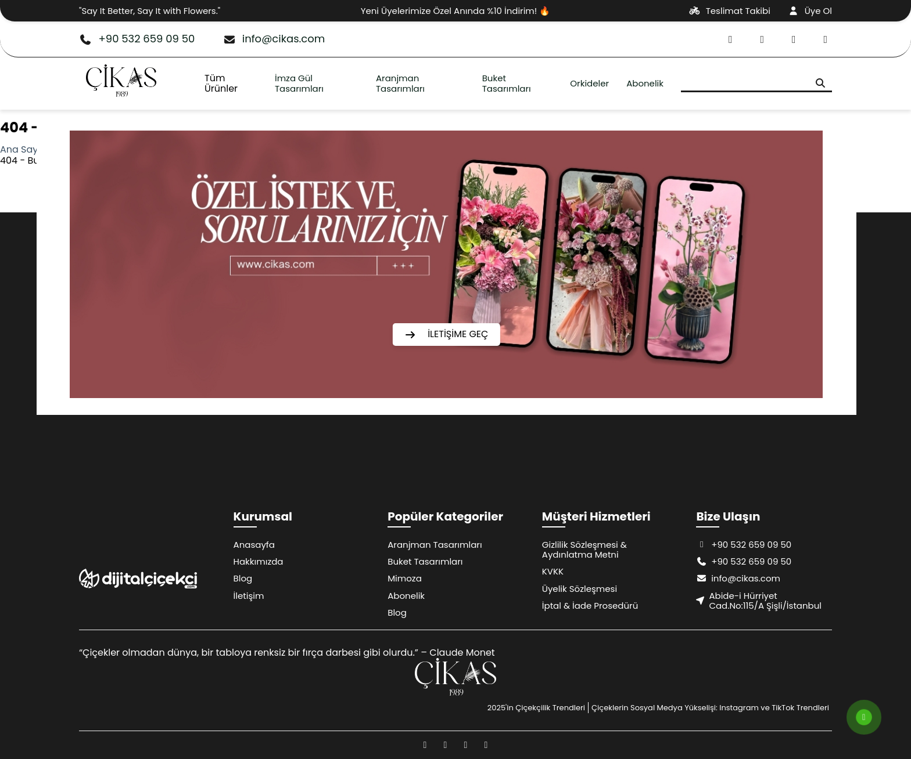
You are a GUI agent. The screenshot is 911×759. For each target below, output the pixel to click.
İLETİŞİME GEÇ (446, 334)
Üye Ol (810, 11)
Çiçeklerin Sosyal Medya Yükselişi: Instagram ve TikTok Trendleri (710, 707)
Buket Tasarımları (506, 83)
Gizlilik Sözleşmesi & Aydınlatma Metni (584, 549)
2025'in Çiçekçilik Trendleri (536, 707)
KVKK (553, 571)
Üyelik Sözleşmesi (579, 589)
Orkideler (589, 83)
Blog (243, 578)
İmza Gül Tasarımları (299, 83)
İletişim (249, 596)
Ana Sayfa (23, 149)
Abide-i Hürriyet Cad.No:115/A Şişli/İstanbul (759, 601)
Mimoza (405, 578)
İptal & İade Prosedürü (590, 605)
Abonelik (644, 83)
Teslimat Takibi (729, 11)
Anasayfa (254, 544)
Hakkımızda (259, 561)
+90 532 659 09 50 (137, 39)
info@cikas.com (274, 39)
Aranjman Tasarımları (400, 83)
